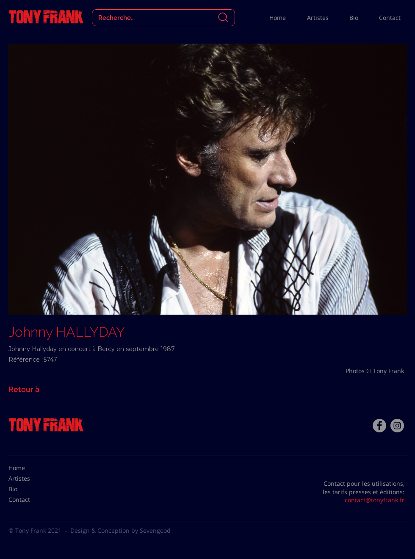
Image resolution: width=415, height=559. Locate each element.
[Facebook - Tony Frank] (379, 425)
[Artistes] (29, 478)
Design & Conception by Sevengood (120, 530)
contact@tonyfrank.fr (374, 500)
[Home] (29, 468)
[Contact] (29, 499)
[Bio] (29, 489)
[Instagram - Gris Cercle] (397, 425)
